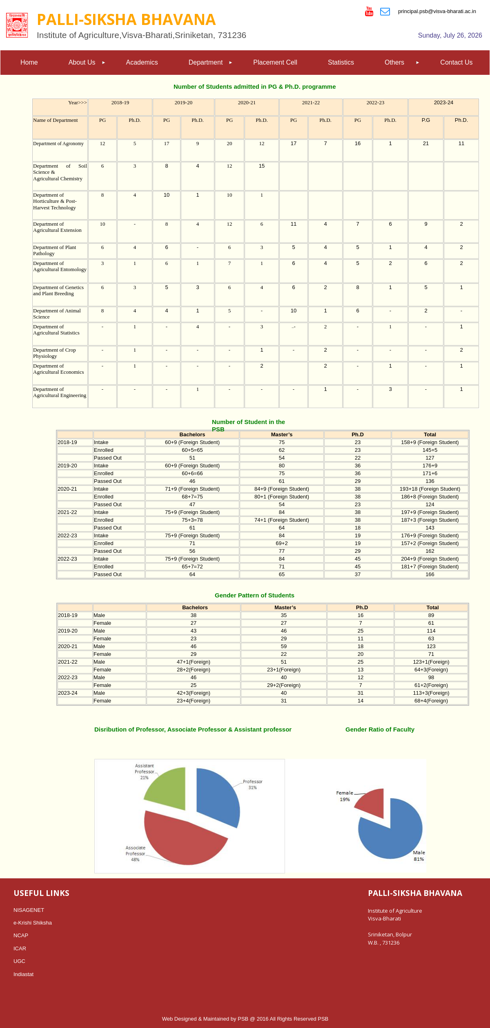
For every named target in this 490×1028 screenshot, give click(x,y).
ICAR (19, 948)
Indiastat (23, 974)
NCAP (20, 935)
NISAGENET (28, 910)
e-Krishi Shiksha (32, 923)
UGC (19, 961)
